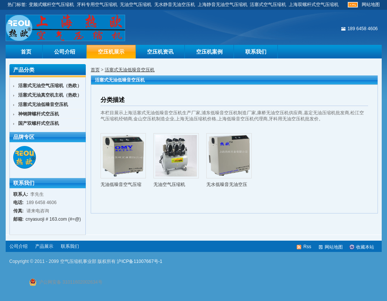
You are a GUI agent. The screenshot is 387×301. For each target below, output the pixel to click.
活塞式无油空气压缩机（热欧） (50, 85)
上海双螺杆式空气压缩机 (314, 4)
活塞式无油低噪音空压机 (130, 69)
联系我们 (255, 52)
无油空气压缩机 (136, 4)
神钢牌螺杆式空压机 (38, 114)
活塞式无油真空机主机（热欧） (50, 95)
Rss (307, 246)
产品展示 (44, 246)
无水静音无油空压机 (174, 4)
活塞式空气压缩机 (268, 4)
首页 (26, 52)
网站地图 (371, 4)
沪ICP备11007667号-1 (139, 261)
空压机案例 (209, 52)
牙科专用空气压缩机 (97, 4)
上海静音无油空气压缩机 (223, 4)
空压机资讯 (160, 52)
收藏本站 (365, 247)
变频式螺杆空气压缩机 (51, 4)
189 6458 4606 (362, 28)
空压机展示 (111, 52)
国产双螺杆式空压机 (38, 123)
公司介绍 (64, 52)
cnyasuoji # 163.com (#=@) (53, 219)
